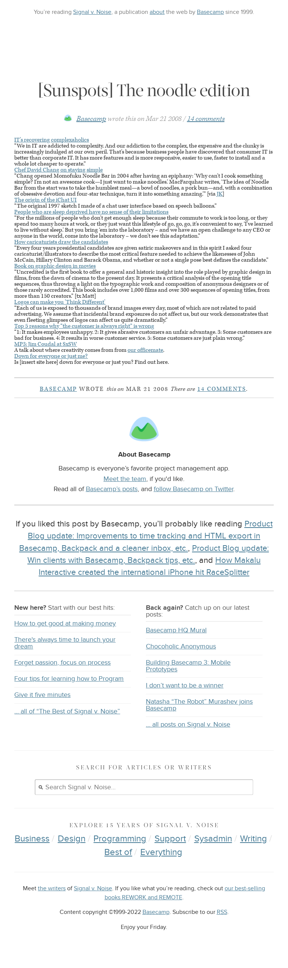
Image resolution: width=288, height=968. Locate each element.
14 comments (206, 119)
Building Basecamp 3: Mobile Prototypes (188, 666)
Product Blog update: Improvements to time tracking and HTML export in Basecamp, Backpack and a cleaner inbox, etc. (146, 536)
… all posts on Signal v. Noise (188, 724)
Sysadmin (213, 838)
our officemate (145, 350)
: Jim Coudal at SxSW (45, 344)
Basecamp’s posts (112, 489)
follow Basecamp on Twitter (193, 489)
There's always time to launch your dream (65, 643)
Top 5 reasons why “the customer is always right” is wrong (84, 326)
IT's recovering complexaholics (51, 139)
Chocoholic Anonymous (181, 646)
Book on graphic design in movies (55, 266)
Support (170, 838)
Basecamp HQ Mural (176, 630)
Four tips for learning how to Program (69, 679)
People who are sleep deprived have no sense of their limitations (91, 212)
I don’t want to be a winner (185, 685)
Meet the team (125, 479)
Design (72, 838)
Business (32, 838)
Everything (161, 852)
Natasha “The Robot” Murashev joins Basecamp (199, 705)
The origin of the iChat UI (45, 200)
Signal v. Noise (92, 12)
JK (219, 194)
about (157, 12)
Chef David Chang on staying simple (58, 169)
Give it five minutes (42, 695)
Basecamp (210, 12)
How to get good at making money (65, 623)
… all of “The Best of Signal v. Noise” (67, 711)
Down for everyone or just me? (51, 356)
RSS (222, 912)
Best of (118, 852)
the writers (52, 888)
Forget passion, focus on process (62, 662)
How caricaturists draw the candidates (61, 242)
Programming (119, 838)
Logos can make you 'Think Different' (59, 302)
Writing (253, 838)
